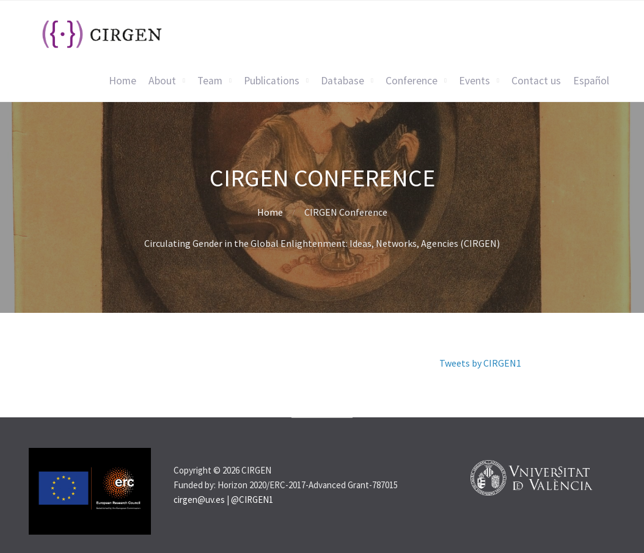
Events (474, 80)
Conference (411, 80)
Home (122, 80)
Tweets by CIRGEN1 (480, 363)
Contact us (536, 80)
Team (209, 80)
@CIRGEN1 (252, 499)
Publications (271, 80)
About (162, 80)
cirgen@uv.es (199, 499)
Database (342, 80)
